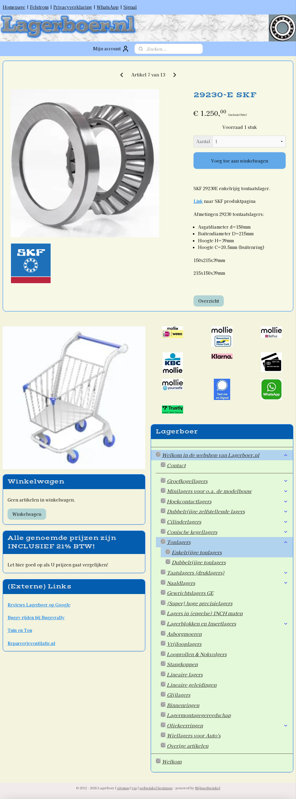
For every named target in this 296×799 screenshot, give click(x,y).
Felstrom (39, 7)
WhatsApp (108, 7)
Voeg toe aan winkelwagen (239, 161)
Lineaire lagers (185, 674)
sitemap (123, 787)
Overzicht (208, 300)
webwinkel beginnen (156, 787)
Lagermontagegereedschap (199, 715)
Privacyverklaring (72, 7)
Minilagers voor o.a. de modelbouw (227, 491)
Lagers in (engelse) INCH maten (205, 613)
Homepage (14, 7)
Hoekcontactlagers (227, 501)
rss (134, 787)
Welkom (172, 761)
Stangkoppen (182, 664)
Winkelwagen (26, 514)
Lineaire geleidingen (192, 684)
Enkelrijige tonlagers (197, 552)
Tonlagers (227, 542)
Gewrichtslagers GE (190, 592)
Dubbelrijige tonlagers (199, 562)
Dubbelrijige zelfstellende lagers (227, 511)
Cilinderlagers (227, 521)
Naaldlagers (227, 582)
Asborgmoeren (184, 633)
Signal (130, 7)
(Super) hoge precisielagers (199, 603)
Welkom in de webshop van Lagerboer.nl (225, 454)
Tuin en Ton (20, 630)
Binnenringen (183, 705)
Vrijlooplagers (184, 643)
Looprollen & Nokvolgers (197, 654)
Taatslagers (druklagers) (227, 572)
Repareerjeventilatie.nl (31, 643)
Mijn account (111, 48)
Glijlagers (178, 694)
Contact (176, 465)
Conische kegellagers (227, 531)
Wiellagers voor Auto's (193, 735)
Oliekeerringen (227, 725)
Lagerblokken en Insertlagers (227, 623)
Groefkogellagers (227, 481)
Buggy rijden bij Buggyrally (36, 617)
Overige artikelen (187, 745)
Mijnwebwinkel (207, 787)
